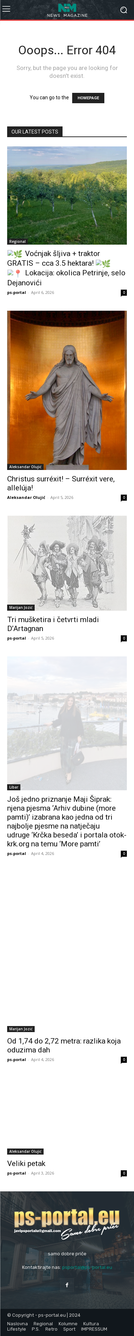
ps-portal (16, 292)
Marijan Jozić (21, 607)
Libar (13, 787)
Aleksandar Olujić (25, 466)
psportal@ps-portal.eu (87, 1267)
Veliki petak (26, 1163)
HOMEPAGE (88, 98)
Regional (17, 241)
